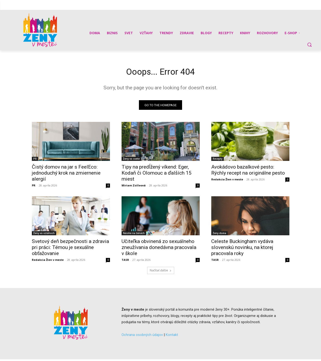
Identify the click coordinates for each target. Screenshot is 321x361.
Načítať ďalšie (160, 272)
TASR (125, 261)
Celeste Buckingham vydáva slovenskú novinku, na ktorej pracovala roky (242, 249)
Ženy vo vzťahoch (44, 234)
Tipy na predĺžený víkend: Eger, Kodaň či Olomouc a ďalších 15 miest (156, 175)
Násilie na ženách (134, 234)
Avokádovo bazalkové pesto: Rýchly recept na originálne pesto (248, 171)
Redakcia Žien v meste (227, 181)
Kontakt (172, 336)
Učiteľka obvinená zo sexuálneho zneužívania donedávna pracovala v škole (159, 249)
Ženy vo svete (131, 160)
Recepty (217, 160)
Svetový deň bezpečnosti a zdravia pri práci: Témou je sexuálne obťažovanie (70, 249)
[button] (309, 44)
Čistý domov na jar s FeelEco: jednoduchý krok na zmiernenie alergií (66, 175)
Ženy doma (219, 234)
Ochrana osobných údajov (142, 336)
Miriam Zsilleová (134, 187)
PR (35, 160)
